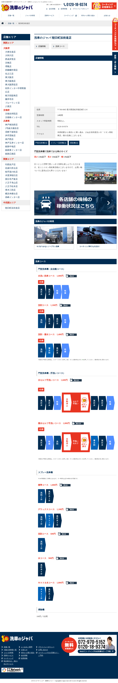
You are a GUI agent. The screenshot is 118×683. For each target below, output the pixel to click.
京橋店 (8, 63)
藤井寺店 (9, 99)
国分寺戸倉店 (11, 179)
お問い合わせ (43, 650)
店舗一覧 (11, 15)
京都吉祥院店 (11, 114)
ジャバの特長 (30, 15)
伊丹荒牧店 (10, 135)
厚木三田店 (10, 190)
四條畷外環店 (11, 70)
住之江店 (9, 74)
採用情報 (64, 9)
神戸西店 (9, 139)
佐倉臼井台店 (11, 168)
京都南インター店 (13, 117)
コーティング (69, 15)
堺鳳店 (8, 66)
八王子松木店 (11, 186)
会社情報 (52, 9)
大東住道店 (10, 52)
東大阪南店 (10, 81)
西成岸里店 (10, 59)
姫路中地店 (10, 146)
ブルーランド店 (12, 103)
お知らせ (107, 15)
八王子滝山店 (11, 182)
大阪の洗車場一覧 (10, 650)
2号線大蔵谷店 (12, 128)
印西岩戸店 (10, 164)
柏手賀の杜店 (11, 172)
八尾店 (8, 106)
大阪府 (6, 48)
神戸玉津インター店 (14, 143)
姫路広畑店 (10, 154)
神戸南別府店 (11, 124)
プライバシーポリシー (81, 9)
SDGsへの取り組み (88, 15)
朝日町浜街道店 (12, 208)
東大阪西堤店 (11, 84)
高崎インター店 (12, 197)
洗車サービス (49, 15)
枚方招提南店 (11, 95)
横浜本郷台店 (11, 193)
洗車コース (60, 46)
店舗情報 (42, 46)
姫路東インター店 (13, 150)
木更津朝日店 (11, 175)
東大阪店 (9, 77)
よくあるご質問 (26, 647)
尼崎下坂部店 (11, 132)
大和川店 (9, 55)
